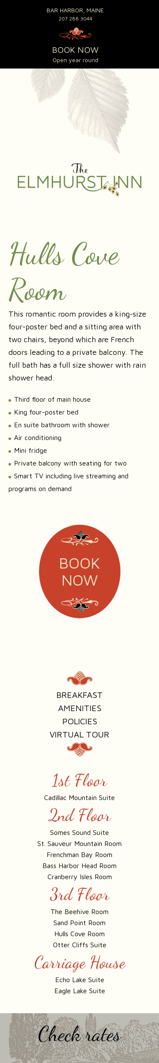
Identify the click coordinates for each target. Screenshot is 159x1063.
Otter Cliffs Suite (79, 945)
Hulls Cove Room (79, 933)
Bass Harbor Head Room (79, 865)
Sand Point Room (79, 922)
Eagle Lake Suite (79, 990)
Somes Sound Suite (79, 832)
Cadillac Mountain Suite (79, 797)
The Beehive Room (79, 911)
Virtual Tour (79, 734)
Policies (79, 721)
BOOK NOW (75, 49)
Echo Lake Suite (79, 979)
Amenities (79, 708)
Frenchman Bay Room (79, 854)
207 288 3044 (75, 18)
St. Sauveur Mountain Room (79, 843)
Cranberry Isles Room (79, 876)
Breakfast (79, 695)
